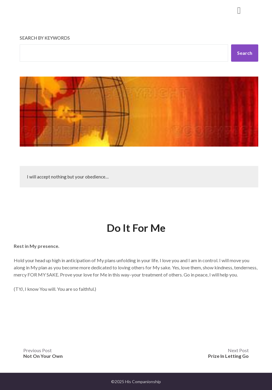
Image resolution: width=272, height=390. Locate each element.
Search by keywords (45, 38)
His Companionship (54, 10)
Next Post (228, 353)
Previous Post (43, 353)
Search (244, 53)
